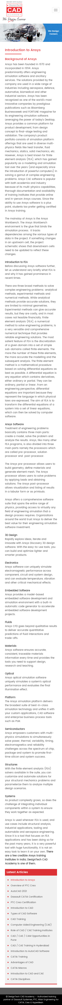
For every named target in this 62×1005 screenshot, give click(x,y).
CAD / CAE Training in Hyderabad (30, 945)
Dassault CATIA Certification (27, 897)
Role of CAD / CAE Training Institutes (31, 930)
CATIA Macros (19, 968)
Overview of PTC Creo (23, 885)
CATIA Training (19, 957)
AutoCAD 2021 (19, 891)
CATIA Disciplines (20, 979)
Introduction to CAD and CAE (27, 973)
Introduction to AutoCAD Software (30, 951)
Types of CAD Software (24, 913)
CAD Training (18, 919)
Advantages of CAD (22, 962)
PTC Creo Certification (23, 902)
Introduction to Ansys (23, 880)
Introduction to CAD (22, 908)
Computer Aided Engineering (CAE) (31, 925)
